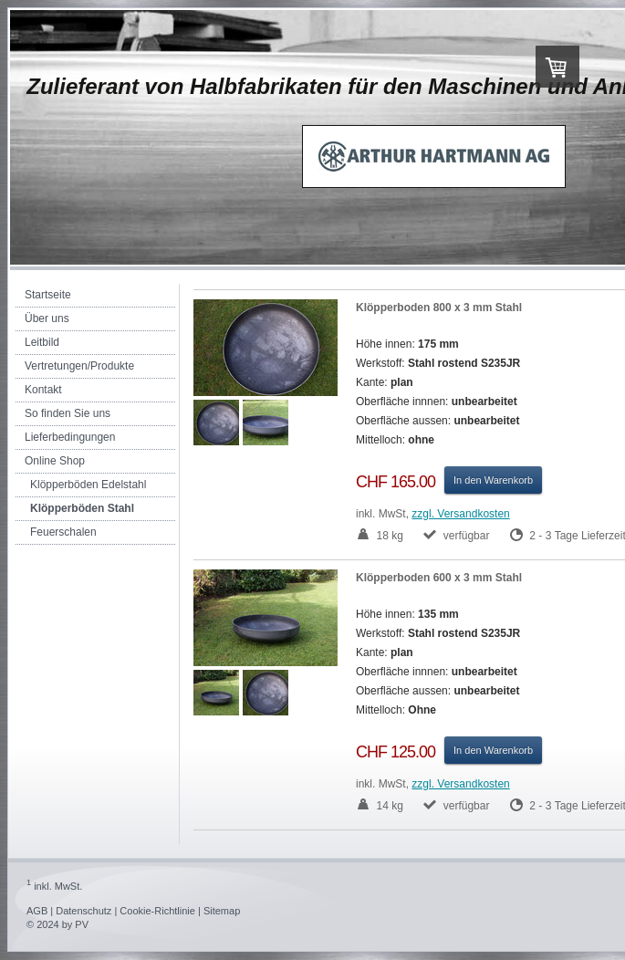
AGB (36, 910)
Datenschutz (83, 910)
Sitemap (221, 910)
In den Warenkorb (493, 480)
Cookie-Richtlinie (157, 910)
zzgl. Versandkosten (460, 513)
